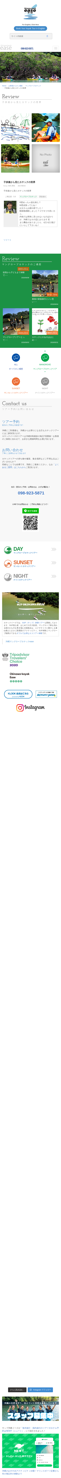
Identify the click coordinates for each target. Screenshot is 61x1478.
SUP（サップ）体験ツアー (33, 623)
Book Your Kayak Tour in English (30, 28)
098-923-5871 (26, 48)
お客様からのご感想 (15, 86)
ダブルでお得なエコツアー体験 (29, 633)
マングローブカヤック (33, 86)
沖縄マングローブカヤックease (20, 641)
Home (4, 86)
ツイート (7, 240)
